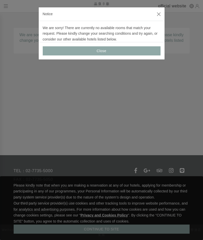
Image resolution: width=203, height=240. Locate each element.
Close (101, 51)
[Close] (159, 14)
